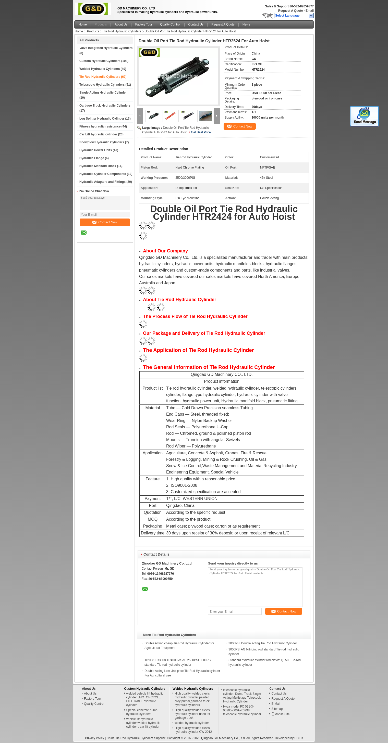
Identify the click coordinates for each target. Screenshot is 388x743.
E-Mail (275, 704)
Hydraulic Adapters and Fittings (102, 182)
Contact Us (195, 24)
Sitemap (277, 709)
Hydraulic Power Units (95, 150)
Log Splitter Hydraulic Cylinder (101, 118)
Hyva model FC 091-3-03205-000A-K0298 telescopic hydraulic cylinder (242, 710)
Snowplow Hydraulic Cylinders (101, 142)
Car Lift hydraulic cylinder (98, 134)
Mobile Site (280, 714)
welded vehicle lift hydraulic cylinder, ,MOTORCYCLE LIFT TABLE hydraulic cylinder (144, 699)
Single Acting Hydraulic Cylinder (103, 92)
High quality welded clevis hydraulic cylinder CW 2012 (193, 730)
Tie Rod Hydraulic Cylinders (122, 31)
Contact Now (104, 222)
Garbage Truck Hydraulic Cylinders (104, 105)
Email (310, 10)
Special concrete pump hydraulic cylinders (141, 712)
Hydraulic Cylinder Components (102, 174)
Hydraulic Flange (91, 158)
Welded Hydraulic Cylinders (99, 69)
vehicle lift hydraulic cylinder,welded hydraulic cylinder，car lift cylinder (143, 722)
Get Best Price (201, 132)
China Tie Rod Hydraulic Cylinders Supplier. (137, 738)
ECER (299, 738)
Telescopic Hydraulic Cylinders (102, 84)
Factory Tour (143, 24)
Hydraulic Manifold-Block (97, 166)
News (246, 24)
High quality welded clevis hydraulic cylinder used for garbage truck (192, 714)
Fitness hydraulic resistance (99, 126)
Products (101, 24)
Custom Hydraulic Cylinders (99, 61)
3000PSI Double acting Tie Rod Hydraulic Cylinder (262, 643)
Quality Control (170, 24)
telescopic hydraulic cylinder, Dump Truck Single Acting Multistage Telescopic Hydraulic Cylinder (242, 695)
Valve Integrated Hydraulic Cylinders (105, 48)
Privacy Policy (94, 738)
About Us (121, 24)
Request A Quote (290, 10)
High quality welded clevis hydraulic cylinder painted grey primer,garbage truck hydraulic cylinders (192, 699)
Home (83, 24)
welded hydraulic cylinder (192, 723)
